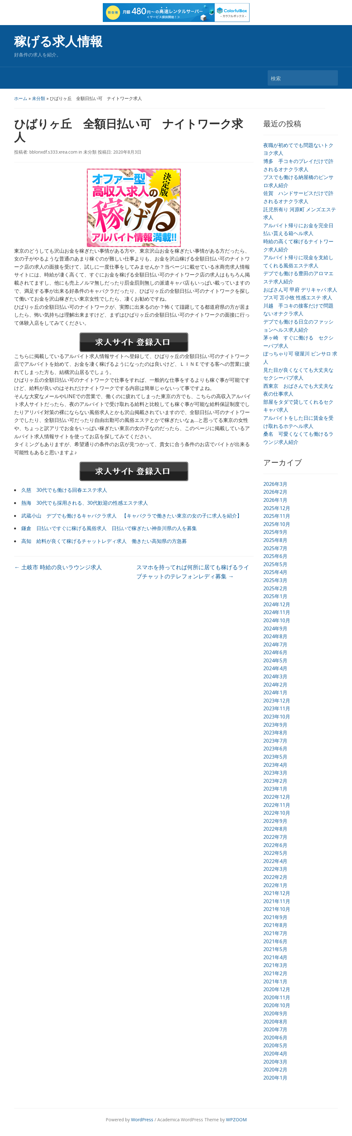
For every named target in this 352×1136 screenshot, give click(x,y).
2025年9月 (275, 532)
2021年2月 (275, 973)
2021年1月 (275, 981)
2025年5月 (275, 564)
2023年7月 (275, 740)
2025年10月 (276, 524)
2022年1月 (275, 885)
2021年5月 (275, 949)
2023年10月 (276, 716)
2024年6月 (275, 652)
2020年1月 (275, 1077)
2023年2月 (275, 780)
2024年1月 (275, 692)
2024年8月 (275, 636)
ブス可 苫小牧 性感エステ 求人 (297, 297)
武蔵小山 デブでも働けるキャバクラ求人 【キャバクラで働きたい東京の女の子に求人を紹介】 (131, 515)
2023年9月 (275, 724)
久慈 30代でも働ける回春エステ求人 (64, 489)
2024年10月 (276, 620)
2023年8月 (275, 732)
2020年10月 (276, 1005)
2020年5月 (275, 1045)
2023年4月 (275, 764)
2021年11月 (276, 901)
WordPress (142, 1120)
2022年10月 (276, 812)
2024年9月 (275, 628)
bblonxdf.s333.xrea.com (53, 152)
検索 (330, 78)
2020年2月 (275, 1069)
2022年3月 (275, 868)
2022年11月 (276, 805)
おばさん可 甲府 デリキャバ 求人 (300, 289)
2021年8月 (275, 925)
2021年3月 (275, 965)
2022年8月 (275, 828)
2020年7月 (275, 1029)
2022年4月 (275, 861)
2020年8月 (275, 1021)
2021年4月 (275, 957)
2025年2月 (275, 588)
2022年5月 (275, 852)
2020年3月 (275, 1061)
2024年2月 (275, 684)
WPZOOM (236, 1120)
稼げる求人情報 (58, 41)
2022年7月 (275, 837)
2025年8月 (275, 540)
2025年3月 (275, 580)
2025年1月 (275, 596)
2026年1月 (275, 500)
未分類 (38, 98)
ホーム (20, 98)
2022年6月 (275, 845)
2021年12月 (276, 893)
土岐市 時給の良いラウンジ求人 (58, 567)
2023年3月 (275, 772)
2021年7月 (275, 933)
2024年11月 (276, 612)
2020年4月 (275, 1053)
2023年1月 (275, 788)
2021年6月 (275, 941)
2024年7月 (275, 644)
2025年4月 (275, 572)
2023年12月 (276, 700)
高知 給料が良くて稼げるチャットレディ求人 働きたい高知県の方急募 (104, 541)
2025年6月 (275, 556)
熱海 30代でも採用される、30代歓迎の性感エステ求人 (84, 502)
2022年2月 (275, 877)
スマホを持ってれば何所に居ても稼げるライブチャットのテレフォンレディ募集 (192, 571)
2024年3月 (275, 676)
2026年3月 (275, 484)
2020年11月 (276, 997)
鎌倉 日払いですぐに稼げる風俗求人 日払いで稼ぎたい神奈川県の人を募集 (109, 528)
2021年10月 (276, 909)
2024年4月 (275, 668)
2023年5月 (275, 756)
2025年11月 (276, 516)
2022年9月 (275, 821)
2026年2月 (275, 491)
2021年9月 (275, 917)
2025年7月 (275, 548)
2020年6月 (275, 1037)
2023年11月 (276, 708)
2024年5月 (275, 660)
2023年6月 (275, 748)
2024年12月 (276, 604)
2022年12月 (276, 796)
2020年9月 (275, 1013)
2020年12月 (276, 989)
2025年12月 (276, 508)
